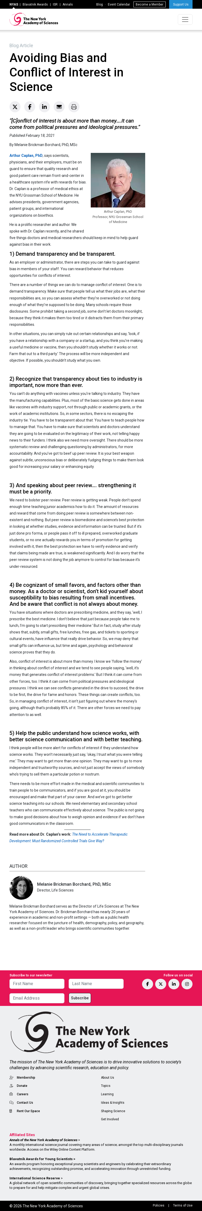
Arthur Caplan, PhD (26, 155)
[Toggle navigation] (185, 19)
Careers (22, 1094)
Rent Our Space (28, 1111)
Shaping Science (113, 1111)
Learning (107, 1094)
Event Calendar (119, 4)
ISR (55, 4)
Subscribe (80, 998)
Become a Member (149, 4)
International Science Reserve (34, 1178)
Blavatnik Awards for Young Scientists (41, 1159)
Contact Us (25, 1103)
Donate (22, 1086)
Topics (105, 1086)
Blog (99, 4)
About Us (107, 1077)
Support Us (181, 4)
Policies (158, 1205)
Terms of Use (183, 1205)
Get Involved (110, 1119)
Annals (68, 4)
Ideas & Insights (112, 1103)
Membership (26, 1077)
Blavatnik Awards (35, 4)
